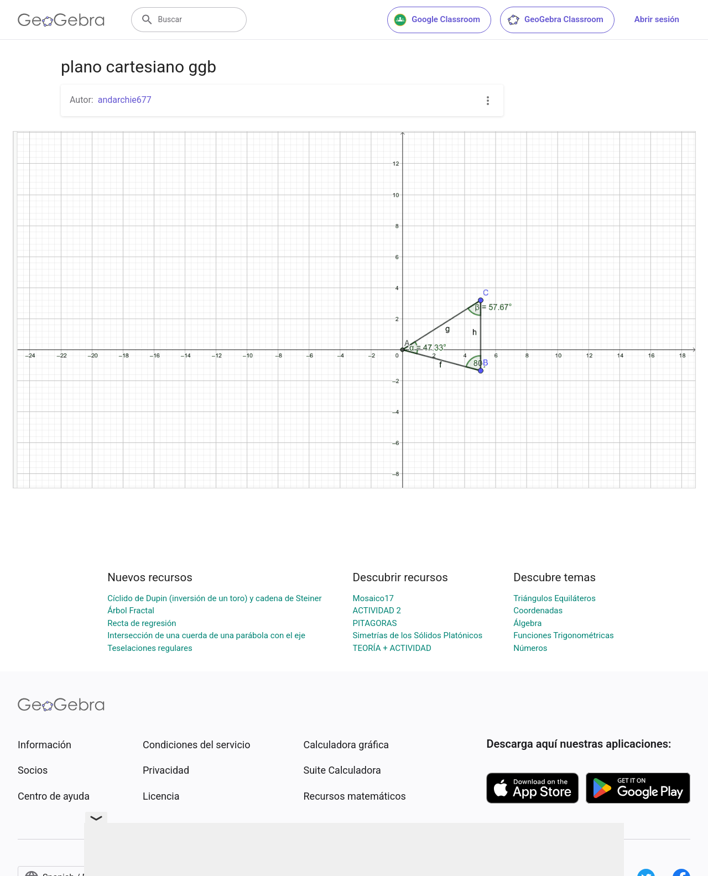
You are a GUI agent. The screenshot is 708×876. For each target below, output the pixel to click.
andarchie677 (125, 100)
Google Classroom (437, 20)
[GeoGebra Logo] (61, 20)
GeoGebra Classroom (555, 20)
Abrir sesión (656, 19)
